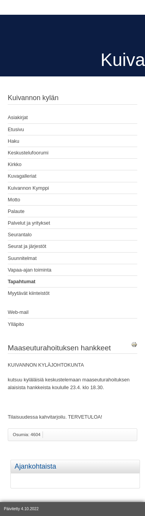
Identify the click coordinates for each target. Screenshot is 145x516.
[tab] (139, 461)
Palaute (16, 211)
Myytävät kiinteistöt (28, 293)
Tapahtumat (22, 281)
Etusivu (16, 129)
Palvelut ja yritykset (29, 223)
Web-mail (18, 312)
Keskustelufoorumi (28, 153)
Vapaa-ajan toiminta (29, 270)
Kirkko (15, 164)
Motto (14, 200)
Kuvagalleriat (22, 176)
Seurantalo (20, 234)
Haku (13, 141)
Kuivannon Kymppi (28, 188)
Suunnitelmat (22, 258)
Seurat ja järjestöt (27, 246)
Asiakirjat (18, 117)
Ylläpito (16, 324)
